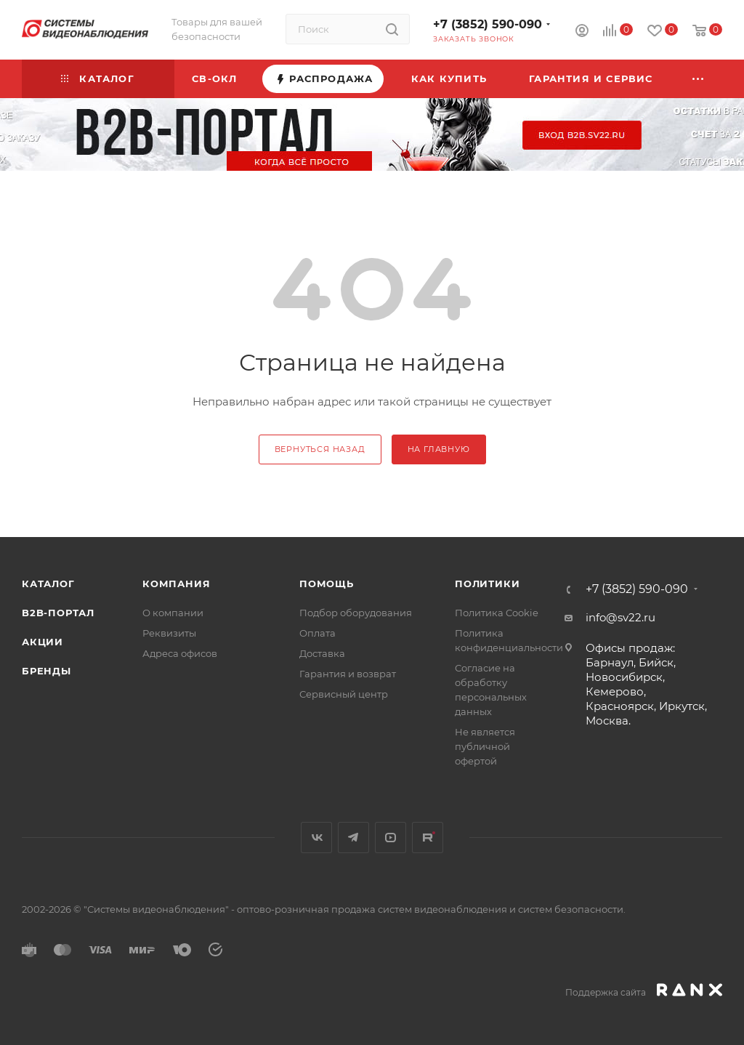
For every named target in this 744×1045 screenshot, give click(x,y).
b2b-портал (58, 612)
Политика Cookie (496, 612)
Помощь (326, 583)
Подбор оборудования (355, 612)
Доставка (322, 653)
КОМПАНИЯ (176, 583)
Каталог (48, 583)
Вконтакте (316, 837)
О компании (172, 612)
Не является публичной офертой (485, 746)
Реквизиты (169, 633)
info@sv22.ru (620, 617)
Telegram (353, 837)
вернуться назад (320, 449)
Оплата (317, 633)
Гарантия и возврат (347, 673)
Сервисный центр (343, 694)
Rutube (427, 837)
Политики (487, 583)
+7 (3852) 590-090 (487, 24)
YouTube (390, 837)
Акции (42, 641)
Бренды (46, 671)
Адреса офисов (179, 653)
